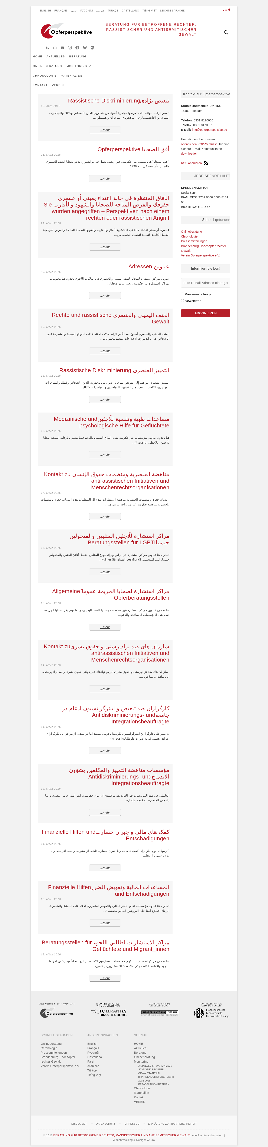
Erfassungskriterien (153, 1079)
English (45, 10)
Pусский (86, 10)
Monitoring (142, 59)
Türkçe (113, 10)
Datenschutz (105, 1118)
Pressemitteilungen (194, 236)
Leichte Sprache (172, 10)
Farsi (90, 1056)
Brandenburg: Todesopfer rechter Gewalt (58, 1054)
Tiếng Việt (150, 10)
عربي (74, 10)
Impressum (132, 1118)
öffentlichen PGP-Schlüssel (199, 139)
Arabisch (93, 1061)
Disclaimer (79, 1118)
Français (61, 10)
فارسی (100, 10)
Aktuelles (62, 59)
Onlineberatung (112, 59)
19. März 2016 (51, 322)
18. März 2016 (51, 370)
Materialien (199, 59)
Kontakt (47, 69)
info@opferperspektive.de (209, 125)
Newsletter (193, 296)
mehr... (105, 125)
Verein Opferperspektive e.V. (200, 250)
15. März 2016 (51, 598)
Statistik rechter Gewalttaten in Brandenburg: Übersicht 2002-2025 (156, 1070)
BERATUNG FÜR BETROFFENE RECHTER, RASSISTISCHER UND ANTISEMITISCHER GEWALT (142, 32)
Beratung (85, 59)
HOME (44, 59)
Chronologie (172, 59)
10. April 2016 (50, 101)
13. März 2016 (51, 894)
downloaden (189, 148)
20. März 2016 (51, 267)
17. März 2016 (51, 426)
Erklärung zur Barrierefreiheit (172, 1118)
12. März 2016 (51, 949)
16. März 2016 (51, 543)
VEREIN (65, 69)
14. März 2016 (51, 660)
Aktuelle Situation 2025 (155, 1060)
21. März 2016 (51, 149)
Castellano (130, 10)
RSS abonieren (194, 158)
